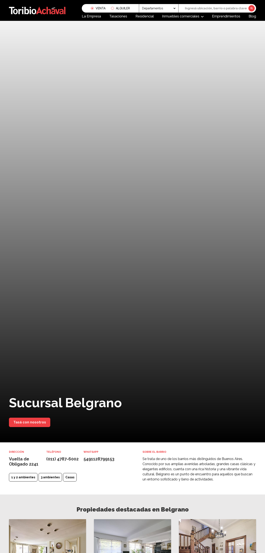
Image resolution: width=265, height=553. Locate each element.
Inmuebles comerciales (180, 16)
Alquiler (123, 8)
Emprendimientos (226, 16)
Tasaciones (118, 16)
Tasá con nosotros (29, 422)
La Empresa (91, 16)
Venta (100, 8)
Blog (252, 16)
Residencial (144, 16)
